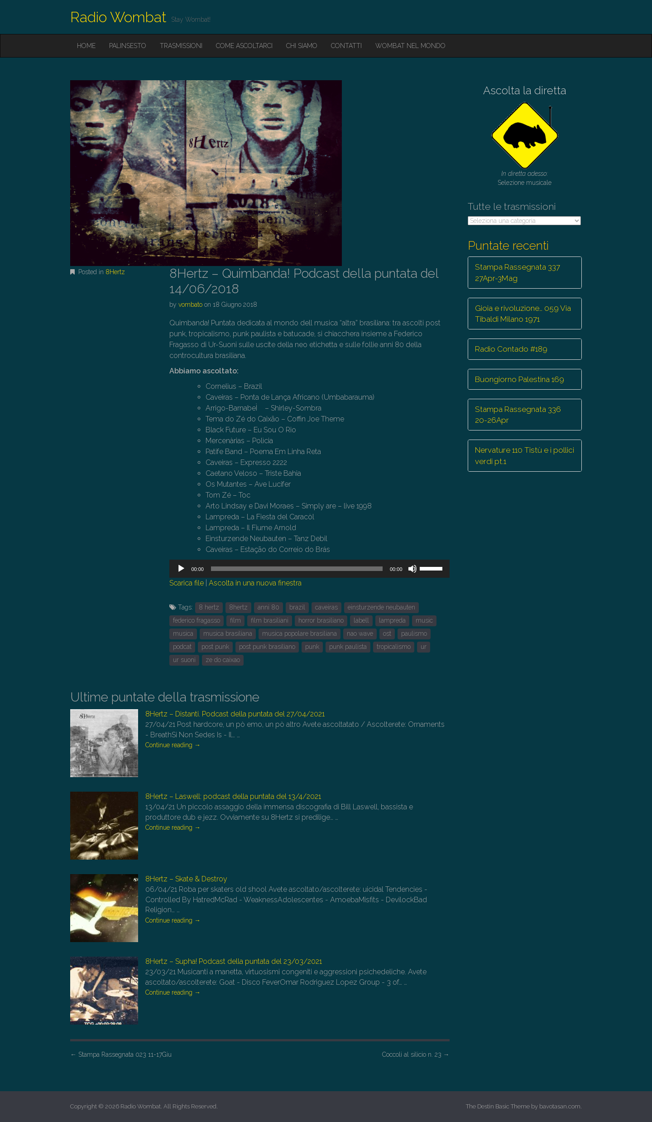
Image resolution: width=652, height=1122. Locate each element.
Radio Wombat (118, 17)
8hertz (238, 607)
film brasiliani (269, 620)
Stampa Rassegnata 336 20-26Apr (518, 415)
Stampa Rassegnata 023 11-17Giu (121, 1054)
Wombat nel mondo (410, 45)
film (235, 620)
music (424, 620)
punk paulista (348, 646)
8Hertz (115, 272)
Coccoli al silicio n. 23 (416, 1054)
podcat (182, 646)
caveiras (326, 607)
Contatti (346, 45)
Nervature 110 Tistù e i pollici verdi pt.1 (524, 455)
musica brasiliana (227, 633)
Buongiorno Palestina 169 (519, 379)
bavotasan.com (559, 1106)
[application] (309, 569)
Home (86, 45)
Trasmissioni (181, 45)
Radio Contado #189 (511, 348)
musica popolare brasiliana (299, 633)
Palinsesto (127, 45)
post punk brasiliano (267, 646)
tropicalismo (394, 646)
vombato (190, 304)
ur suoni (184, 659)
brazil (297, 607)
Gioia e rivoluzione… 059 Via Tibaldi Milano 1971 (523, 314)
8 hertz (209, 607)
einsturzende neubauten (381, 607)
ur (424, 646)
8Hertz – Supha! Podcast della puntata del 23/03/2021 (233, 961)
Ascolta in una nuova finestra (255, 583)
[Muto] (412, 568)
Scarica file (186, 583)
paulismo (414, 633)
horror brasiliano (321, 620)
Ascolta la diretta (524, 90)
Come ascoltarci (244, 45)
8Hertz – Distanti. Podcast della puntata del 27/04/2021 (235, 714)
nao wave (360, 633)
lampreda (392, 620)
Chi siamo (301, 45)
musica (183, 633)
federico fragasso (196, 620)
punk (312, 646)
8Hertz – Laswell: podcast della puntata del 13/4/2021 (233, 796)
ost (387, 633)
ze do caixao (223, 659)
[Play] (181, 568)
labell (361, 620)
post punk (215, 646)
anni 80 (268, 607)
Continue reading (173, 745)
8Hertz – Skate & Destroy (186, 879)
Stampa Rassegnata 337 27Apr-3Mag (517, 272)
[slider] (297, 568)
